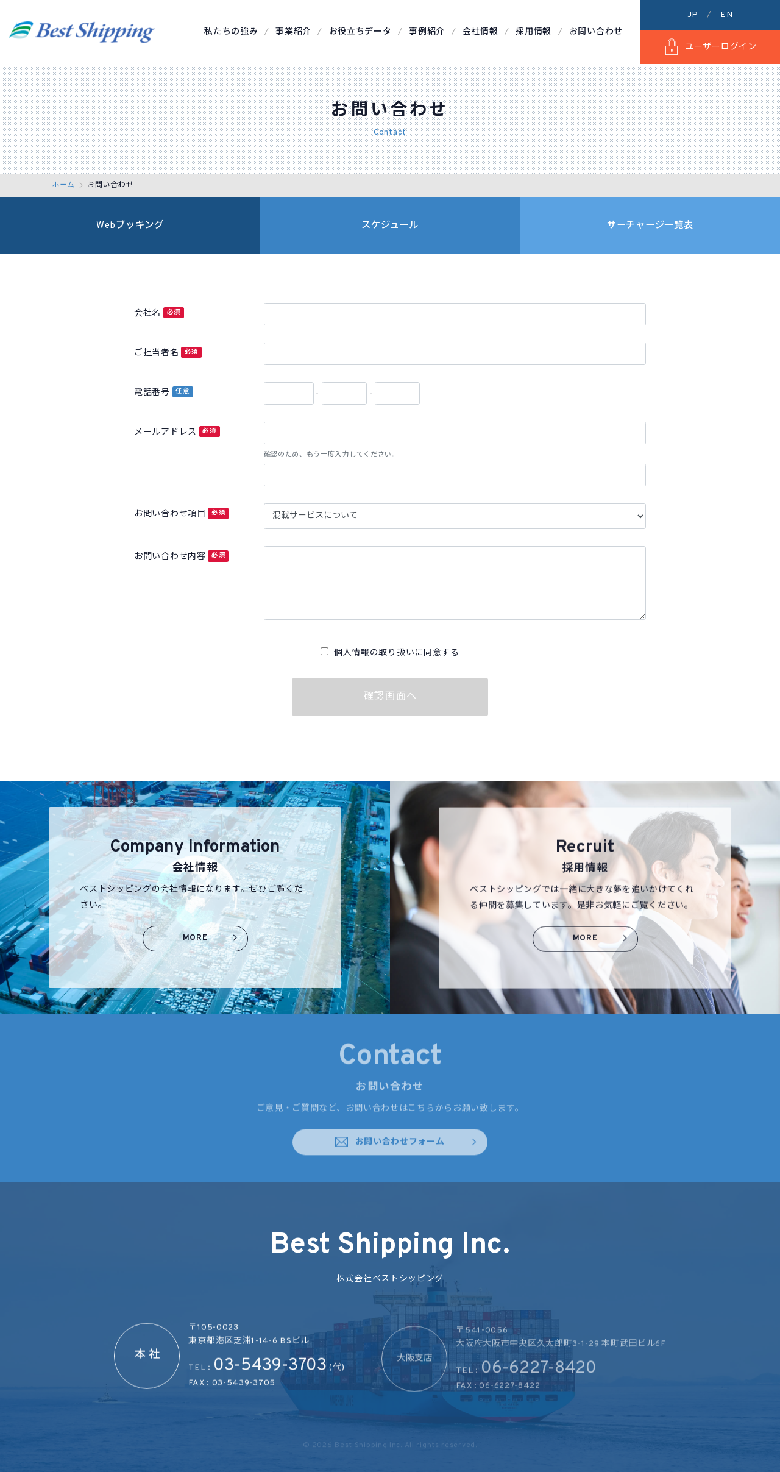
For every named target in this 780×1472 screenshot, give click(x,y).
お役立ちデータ (360, 32)
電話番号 (163, 392)
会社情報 (480, 32)
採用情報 (533, 32)
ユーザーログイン (709, 46)
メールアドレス (177, 432)
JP (692, 15)
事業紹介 (293, 32)
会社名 (159, 313)
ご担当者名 (168, 352)
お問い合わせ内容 (181, 556)
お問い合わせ (596, 32)
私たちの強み (231, 32)
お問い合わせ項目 (181, 513)
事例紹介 (427, 32)
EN (726, 15)
